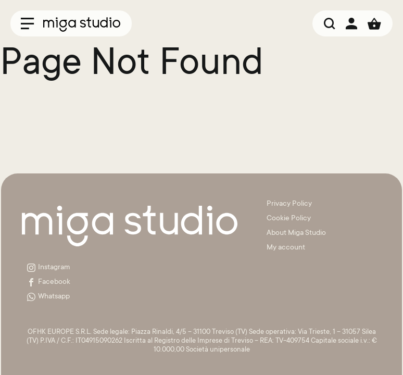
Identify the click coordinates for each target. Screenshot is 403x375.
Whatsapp (48, 297)
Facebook (48, 282)
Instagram (48, 268)
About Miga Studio (296, 233)
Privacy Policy (289, 204)
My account (286, 248)
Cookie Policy (289, 219)
